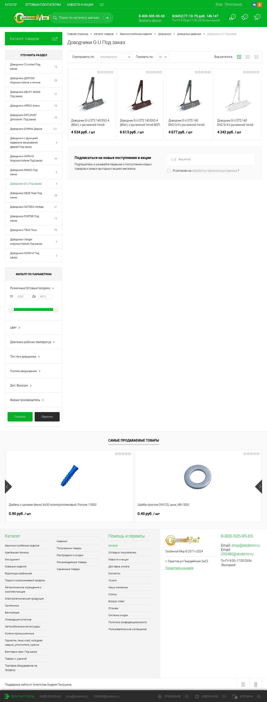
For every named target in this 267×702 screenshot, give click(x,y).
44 (55, 158)
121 (55, 128)
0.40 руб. (84, 513)
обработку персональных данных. (215, 170)
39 (55, 230)
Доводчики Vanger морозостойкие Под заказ (26, 241)
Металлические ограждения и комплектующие (23, 589)
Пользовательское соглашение (127, 629)
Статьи (112, 594)
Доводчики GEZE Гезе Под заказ (26, 195)
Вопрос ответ (116, 601)
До (34, 296)
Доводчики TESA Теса (23, 230)
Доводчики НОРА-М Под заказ (24, 255)
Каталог (11, 4)
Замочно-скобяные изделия (22, 545)
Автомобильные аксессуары (22, 626)
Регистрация (233, 4)
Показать (20, 416)
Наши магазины (118, 587)
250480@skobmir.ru (237, 554)
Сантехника (12, 605)
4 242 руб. (238, 134)
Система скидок (118, 615)
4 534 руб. (91, 134)
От (11, 296)
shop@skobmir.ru (246, 545)
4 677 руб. (189, 134)
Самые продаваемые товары (133, 440)
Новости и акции (80, 4)
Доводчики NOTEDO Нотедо (27, 206)
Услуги (112, 580)
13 (55, 66)
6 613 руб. (140, 134)
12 (55, 218)
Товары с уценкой (16, 658)
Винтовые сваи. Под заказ (21, 651)
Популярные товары (69, 548)
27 (55, 94)
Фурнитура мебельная (18, 573)
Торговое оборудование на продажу (21, 667)
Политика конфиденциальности (127, 622)
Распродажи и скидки (70, 555)
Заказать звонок (150, 20)
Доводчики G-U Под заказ (26, 183)
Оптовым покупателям (43, 4)
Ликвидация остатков (18, 619)
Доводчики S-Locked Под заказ (25, 66)
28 (55, 80)
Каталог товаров (33, 38)
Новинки (62, 541)
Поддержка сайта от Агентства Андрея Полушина (38, 684)
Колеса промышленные (19, 633)
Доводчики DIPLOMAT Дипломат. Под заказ (23, 117)
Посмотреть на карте (179, 568)
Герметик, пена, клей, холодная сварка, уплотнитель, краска (23, 642)
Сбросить (47, 416)
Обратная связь (20, 696)
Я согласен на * (206, 170)
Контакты (114, 573)
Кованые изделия (15, 566)
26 (55, 105)
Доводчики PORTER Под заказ (24, 218)
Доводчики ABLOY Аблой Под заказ (25, 94)
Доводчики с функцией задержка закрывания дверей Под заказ (24, 142)
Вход (219, 4)
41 (55, 206)
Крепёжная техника (17, 552)
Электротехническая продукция (24, 598)
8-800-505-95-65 (50, 696)
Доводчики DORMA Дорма (26, 128)
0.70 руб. (148, 513)
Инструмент (12, 559)
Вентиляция (12, 612)
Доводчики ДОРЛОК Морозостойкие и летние (25, 80)
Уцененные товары (68, 569)
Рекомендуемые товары (72, 562)
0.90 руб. (20, 513)
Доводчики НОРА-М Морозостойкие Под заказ (26, 158)
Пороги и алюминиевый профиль (25, 580)
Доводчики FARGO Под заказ (23, 172)
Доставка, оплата (119, 566)
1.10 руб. (213, 513)
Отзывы (113, 608)
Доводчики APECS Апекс (25, 105)
